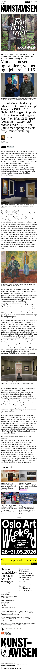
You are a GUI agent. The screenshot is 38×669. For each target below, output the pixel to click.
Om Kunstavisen (25, 588)
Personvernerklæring (26, 577)
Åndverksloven (24, 579)
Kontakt (22, 586)
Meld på (34, 564)
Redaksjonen (24, 569)
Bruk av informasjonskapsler (26, 583)
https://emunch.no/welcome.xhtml (11, 299)
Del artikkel (10, 147)
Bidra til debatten (25, 590)
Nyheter (6, 569)
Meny (35, 1)
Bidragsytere (24, 571)
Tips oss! (27, 1)
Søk (32, 1)
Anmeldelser (9, 572)
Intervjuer (7, 575)
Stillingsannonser (25, 573)
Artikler (6, 578)
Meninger (7, 581)
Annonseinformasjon (27, 575)
